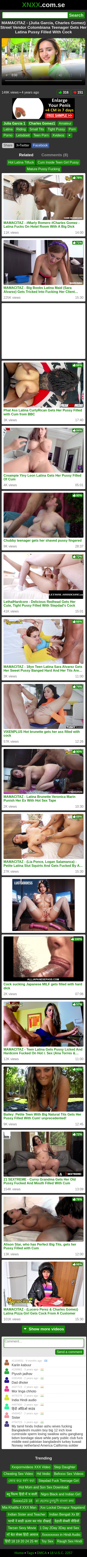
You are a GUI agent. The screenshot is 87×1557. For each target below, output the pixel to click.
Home (19, 1553)
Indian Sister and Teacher (26, 1514)
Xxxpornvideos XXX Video (30, 1467)
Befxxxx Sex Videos (68, 1474)
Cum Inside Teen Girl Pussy (58, 162)
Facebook (40, 145)
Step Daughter (65, 1467)
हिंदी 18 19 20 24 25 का (21, 1541)
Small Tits (37, 129)
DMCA (42, 1553)
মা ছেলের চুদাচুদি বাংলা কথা (55, 1500)
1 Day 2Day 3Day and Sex (59, 1528)
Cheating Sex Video (18, 1474)
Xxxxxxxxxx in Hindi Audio (61, 1534)
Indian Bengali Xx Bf (64, 1514)
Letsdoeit (23, 135)
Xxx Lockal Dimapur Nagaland (62, 1507)
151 (78, 92)
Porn (72, 129)
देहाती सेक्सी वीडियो (67, 1521)
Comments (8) (54, 155)
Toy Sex (47, 1541)
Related (26, 155)
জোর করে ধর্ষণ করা (21, 1480)
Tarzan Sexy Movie (22, 1528)
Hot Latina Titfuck (21, 162)
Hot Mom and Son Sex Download (43, 1487)
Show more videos (43, 1329)
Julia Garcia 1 (14, 123)
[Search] (35, 15)
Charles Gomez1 (42, 123)
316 (64, 92)
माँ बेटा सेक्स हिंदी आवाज (22, 1534)
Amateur (65, 123)
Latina (8, 129)
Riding (21, 129)
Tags (30, 1553)
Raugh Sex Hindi (69, 1541)
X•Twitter (22, 145)
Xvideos (58, 135)
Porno (8, 135)
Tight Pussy (56, 129)
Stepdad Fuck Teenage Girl (58, 1480)
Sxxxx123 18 (22, 1500)
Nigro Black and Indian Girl (60, 1494)
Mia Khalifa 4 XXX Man (19, 1507)
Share (8, 145)
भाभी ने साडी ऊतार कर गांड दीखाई (29, 1521)
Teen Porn (41, 135)
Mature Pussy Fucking (43, 169)
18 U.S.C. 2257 (61, 1553)
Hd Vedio (43, 1474)
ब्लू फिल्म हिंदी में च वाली (22, 1494)
